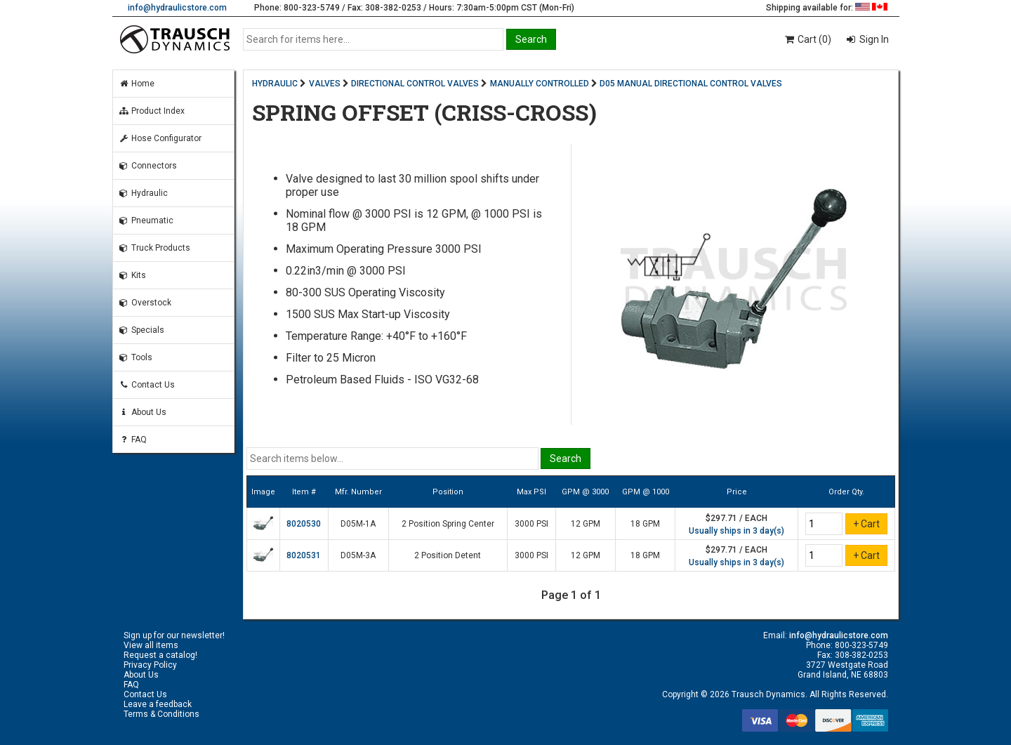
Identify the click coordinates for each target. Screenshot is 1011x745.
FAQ (133, 439)
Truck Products (154, 248)
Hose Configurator (160, 138)
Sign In (873, 39)
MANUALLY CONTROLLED (539, 83)
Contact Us (147, 385)
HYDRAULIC (275, 83)
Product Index (152, 111)
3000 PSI (531, 524)
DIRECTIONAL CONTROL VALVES (415, 83)
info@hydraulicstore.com (177, 8)
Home (136, 83)
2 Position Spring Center (448, 524)
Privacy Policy (150, 665)
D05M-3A (358, 555)
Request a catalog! (160, 655)
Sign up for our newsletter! (174, 635)
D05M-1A (358, 524)
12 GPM (585, 524)
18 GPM (645, 524)
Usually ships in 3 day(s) (736, 531)
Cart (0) (807, 39)
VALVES (325, 83)
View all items (151, 645)
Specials (141, 330)
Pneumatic (146, 220)
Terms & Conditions (161, 714)
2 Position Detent (447, 555)
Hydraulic (143, 193)
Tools (135, 357)
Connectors (148, 166)
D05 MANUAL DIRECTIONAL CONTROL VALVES (691, 83)
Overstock (145, 303)
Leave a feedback (158, 704)
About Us (142, 412)
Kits (132, 275)
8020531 (303, 555)
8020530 (303, 524)
